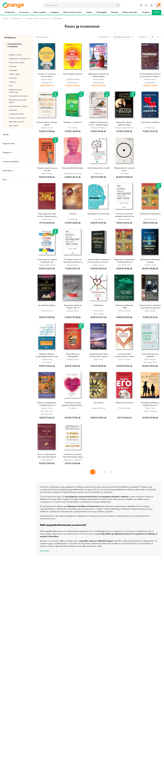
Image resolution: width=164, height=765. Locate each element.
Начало (6, 18)
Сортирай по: (103, 37)
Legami (89, 12)
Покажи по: (142, 37)
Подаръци (54, 12)
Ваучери (114, 12)
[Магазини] (141, 5)
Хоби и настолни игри (72, 12)
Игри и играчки (39, 12)
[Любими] (146, 5)
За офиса (145, 12)
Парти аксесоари (130, 12)
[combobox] (78, 5)
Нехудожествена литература (37, 18)
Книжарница (10, 12)
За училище (24, 12)
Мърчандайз (101, 12)
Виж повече (44, 551)
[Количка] (158, 5)
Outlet (156, 12)
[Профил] (151, 5)
